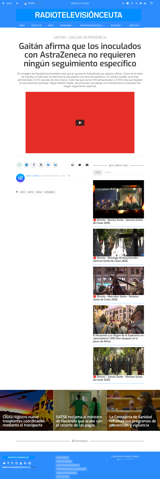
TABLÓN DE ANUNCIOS (66, 473)
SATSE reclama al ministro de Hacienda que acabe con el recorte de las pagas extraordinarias (79, 423)
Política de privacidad (68, 465)
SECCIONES (116, 25)
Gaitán (30, 192)
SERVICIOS (134, 25)
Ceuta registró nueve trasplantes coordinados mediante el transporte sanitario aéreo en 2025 (24, 423)
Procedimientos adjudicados (71, 469)
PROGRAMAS (66, 25)
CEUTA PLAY (36, 25)
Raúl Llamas (33, 176)
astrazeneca (49, 192)
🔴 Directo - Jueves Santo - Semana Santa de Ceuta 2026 (117, 378)
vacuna (39, 192)
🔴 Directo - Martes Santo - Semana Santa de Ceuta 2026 (118, 221)
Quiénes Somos (64, 461)
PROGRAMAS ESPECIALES (91, 25)
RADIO (50, 25)
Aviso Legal (62, 457)
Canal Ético (62, 477)
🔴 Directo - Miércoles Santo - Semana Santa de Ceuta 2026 (115, 298)
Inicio (22, 25)
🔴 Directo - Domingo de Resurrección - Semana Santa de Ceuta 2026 (116, 259)
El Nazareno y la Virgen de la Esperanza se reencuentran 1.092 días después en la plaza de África (118, 338)
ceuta (23, 192)
